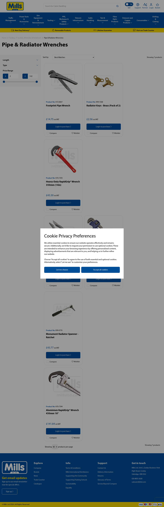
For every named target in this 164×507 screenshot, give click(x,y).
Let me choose (62, 270)
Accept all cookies (100, 270)
